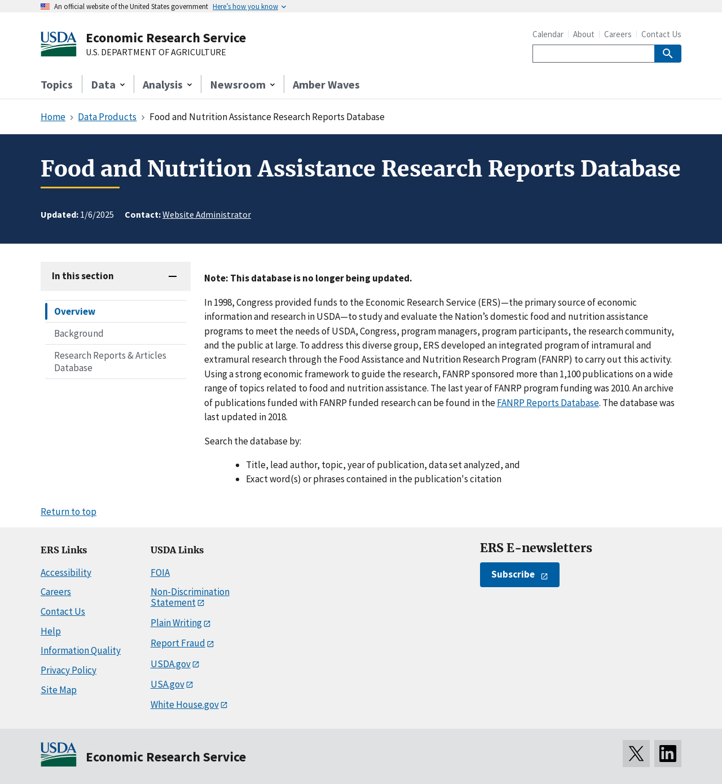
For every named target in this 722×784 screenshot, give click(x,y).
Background (79, 333)
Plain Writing (176, 622)
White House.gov (185, 704)
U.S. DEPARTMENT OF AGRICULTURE (156, 52)
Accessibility (66, 572)
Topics (57, 84)
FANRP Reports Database (548, 403)
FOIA (160, 572)
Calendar (547, 34)
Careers (618, 34)
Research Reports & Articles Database (110, 361)
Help (51, 631)
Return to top (68, 511)
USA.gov (167, 684)
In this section (83, 276)
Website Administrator (206, 214)
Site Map (59, 690)
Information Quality (81, 650)
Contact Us (661, 34)
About (584, 34)
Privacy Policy (68, 670)
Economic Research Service (166, 37)
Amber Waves (326, 84)
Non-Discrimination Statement (190, 597)
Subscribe (513, 574)
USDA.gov (171, 664)
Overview (74, 311)
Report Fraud (178, 643)
